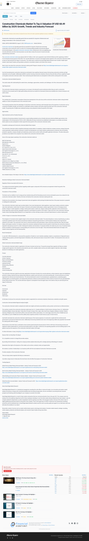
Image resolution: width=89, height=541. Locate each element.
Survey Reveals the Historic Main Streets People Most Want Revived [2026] (33, 486)
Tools (21, 16)
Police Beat (39, 8)
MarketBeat (18, 482)
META (56, 486)
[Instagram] (77, 524)
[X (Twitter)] (69, 524)
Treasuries (32, 19)
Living (33, 8)
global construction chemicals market (24, 50)
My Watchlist (74, 13)
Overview (11, 19)
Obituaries (46, 8)
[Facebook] (72, 524)
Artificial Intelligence (25, 499)
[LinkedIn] (75, 524)
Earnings (30, 499)
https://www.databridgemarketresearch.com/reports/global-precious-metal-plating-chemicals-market (24, 367)
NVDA (56, 489)
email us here (5, 417)
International (26, 19)
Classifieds (53, 8)
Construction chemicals (7, 46)
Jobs (59, 8)
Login (81, 1)
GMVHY (27, 482)
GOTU (36, 499)
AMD (55, 481)
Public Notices (12, 1)
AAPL (56, 480)
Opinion (28, 8)
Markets (5, 16)
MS (32, 482)
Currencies (20, 19)
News (12, 8)
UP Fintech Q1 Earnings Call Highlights (25, 503)
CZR (24, 482)
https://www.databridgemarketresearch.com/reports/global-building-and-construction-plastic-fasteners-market (26, 377)
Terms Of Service (52, 525)
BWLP (32, 516)
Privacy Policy (45, 525)
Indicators (82, 13)
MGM (30, 482)
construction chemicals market (11, 57)
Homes (8, 1)
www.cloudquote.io (48, 522)
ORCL (56, 491)
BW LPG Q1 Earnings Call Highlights (24, 512)
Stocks (11, 16)
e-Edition (75, 8)
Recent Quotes (64, 13)
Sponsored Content (66, 8)
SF (34, 482)
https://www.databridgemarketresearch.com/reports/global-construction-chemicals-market (44, 174)
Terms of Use (75, 537)
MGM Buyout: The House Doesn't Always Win (26, 478)
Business (18, 8)
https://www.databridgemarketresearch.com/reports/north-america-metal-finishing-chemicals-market (24, 372)
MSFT (56, 488)
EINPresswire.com (28, 43)
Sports (23, 8)
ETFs (16, 16)
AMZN (56, 478)
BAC (55, 483)
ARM (30, 516)
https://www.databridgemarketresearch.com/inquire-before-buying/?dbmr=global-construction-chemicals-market (44, 331)
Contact (70, 537)
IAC (28, 482)
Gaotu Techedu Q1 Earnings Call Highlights (26, 494)
